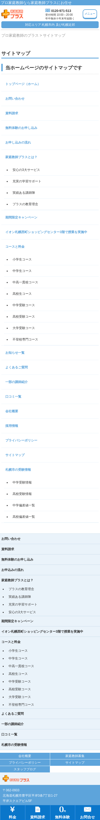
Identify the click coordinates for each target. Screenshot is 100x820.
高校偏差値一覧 (24, 517)
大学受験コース (24, 328)
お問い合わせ (15, 98)
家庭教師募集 (75, 756)
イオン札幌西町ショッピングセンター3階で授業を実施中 (46, 232)
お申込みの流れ (12, 570)
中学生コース (22, 271)
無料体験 (62, 812)
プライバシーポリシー (21, 440)
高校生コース (22, 294)
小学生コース (22, 259)
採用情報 (11, 426)
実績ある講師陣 (24, 193)
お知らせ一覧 (15, 353)
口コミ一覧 (13, 396)
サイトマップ (15, 455)
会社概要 (11, 411)
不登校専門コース (25, 339)
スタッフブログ (25, 769)
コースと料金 (15, 247)
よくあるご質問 (16, 367)
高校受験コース (24, 316)
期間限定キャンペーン (21, 217)
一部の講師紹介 (16, 382)
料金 (13, 812)
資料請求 (11, 113)
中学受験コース (24, 305)
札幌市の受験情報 (18, 470)
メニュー (90, 13)
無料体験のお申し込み (21, 128)
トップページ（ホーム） (23, 84)
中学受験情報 (22, 482)
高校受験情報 (22, 494)
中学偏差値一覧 (24, 505)
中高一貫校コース (25, 282)
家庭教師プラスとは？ (21, 157)
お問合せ (87, 812)
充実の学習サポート (27, 181)
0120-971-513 (61, 11)
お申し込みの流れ (18, 142)
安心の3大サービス (26, 170)
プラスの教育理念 (25, 204)
